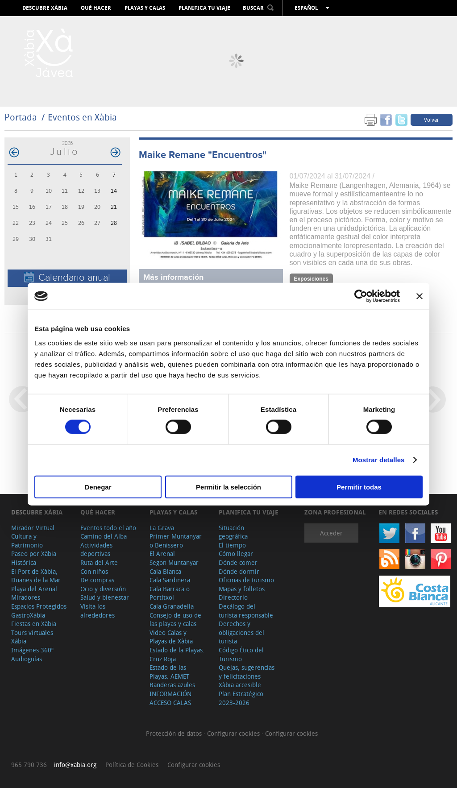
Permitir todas (359, 486)
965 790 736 (29, 764)
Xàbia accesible (240, 684)
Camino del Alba (103, 536)
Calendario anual (67, 277)
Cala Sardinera (170, 580)
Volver (431, 119)
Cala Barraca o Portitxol (170, 593)
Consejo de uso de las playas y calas (175, 619)
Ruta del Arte (99, 562)
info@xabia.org (75, 764)
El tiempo (232, 545)
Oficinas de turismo (246, 580)
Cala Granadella (172, 606)
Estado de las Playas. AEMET (169, 671)
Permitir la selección (228, 486)
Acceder (331, 533)
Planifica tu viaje (204, 8)
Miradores (25, 597)
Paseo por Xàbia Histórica (33, 558)
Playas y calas (145, 8)
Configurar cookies (234, 733)
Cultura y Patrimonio (27, 540)
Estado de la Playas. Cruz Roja (177, 654)
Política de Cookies (131, 764)
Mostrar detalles (379, 460)
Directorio (233, 597)
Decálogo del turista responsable (246, 610)
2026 (67, 143)
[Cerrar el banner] (419, 296)
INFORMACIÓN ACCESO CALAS (170, 698)
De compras (97, 580)
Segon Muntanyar (174, 562)
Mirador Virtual (32, 527)
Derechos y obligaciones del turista (241, 632)
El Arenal (162, 553)
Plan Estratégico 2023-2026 (241, 698)
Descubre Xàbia (44, 8)
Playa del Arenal (34, 589)
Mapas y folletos (242, 589)
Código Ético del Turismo (241, 654)
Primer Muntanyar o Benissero (176, 540)
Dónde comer (238, 562)
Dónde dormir (239, 571)
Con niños (94, 571)
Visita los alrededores (97, 610)
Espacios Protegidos (38, 606)
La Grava (162, 527)
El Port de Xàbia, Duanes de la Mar (36, 576)
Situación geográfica (233, 532)
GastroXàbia (28, 615)
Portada (20, 117)
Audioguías (26, 659)
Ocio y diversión (103, 589)
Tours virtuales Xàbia (32, 637)
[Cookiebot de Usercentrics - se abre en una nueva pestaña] (361, 296)
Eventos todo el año (108, 527)
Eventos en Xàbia (82, 117)
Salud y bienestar (104, 597)
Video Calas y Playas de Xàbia (171, 637)
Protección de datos (175, 733)
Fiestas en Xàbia (33, 623)
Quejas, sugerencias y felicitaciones (246, 671)
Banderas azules (172, 684)
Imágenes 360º (32, 650)
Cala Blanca (165, 571)
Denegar (97, 486)
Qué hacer (96, 8)
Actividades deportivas (96, 549)
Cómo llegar (236, 553)
